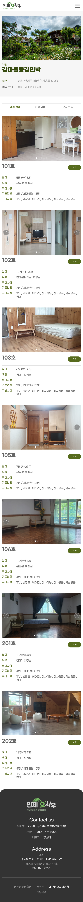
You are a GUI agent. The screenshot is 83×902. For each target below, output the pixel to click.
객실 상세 (15, 107)
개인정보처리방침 (59, 887)
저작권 (40, 887)
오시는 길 (67, 107)
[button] (34, 57)
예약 (74, 167)
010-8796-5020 (47, 832)
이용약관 (42, 892)
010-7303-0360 (29, 87)
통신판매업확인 (23, 887)
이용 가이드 (41, 107)
